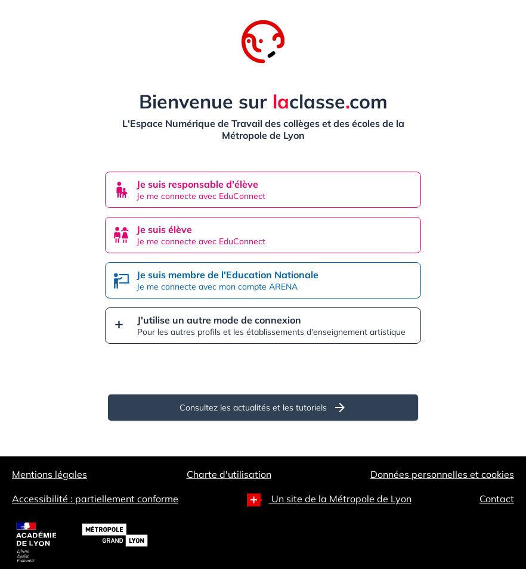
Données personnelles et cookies (442, 474)
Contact (496, 499)
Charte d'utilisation (229, 474)
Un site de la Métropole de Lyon (329, 499)
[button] (263, 325)
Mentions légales (49, 474)
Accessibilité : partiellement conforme (95, 499)
